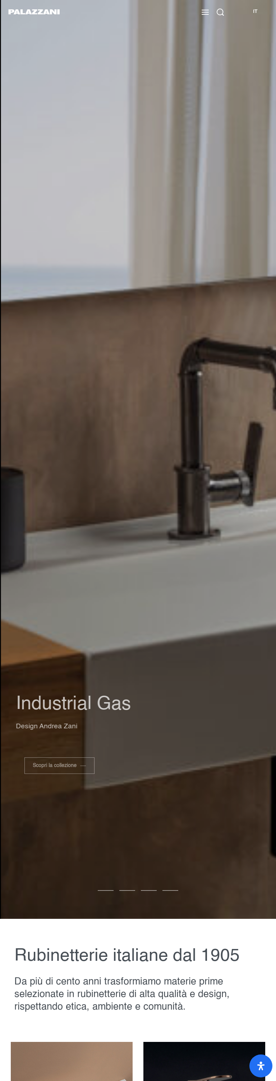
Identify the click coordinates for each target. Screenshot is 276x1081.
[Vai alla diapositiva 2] (149, 890)
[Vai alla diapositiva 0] (105, 890)
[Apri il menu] (205, 12)
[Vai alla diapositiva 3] (170, 890)
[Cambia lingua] (255, 12)
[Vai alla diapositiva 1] (127, 890)
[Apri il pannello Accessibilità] (260, 1065)
